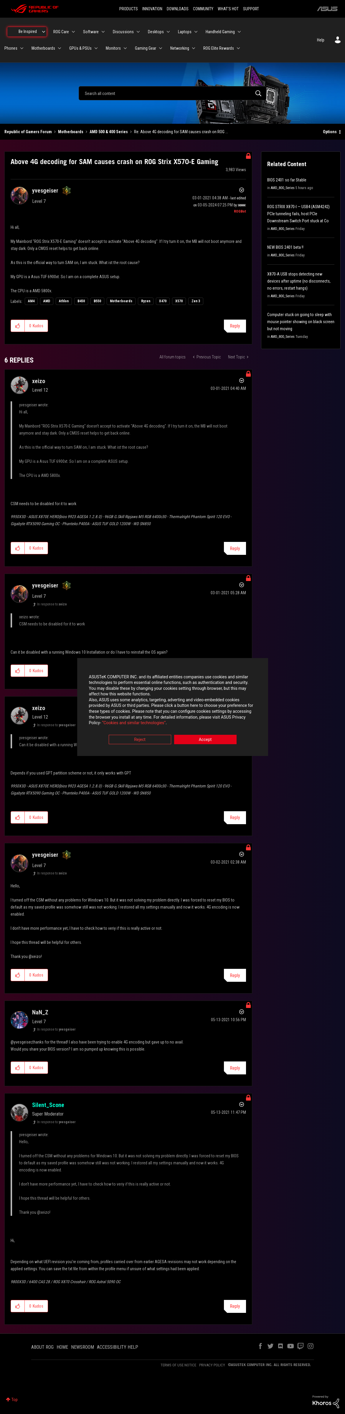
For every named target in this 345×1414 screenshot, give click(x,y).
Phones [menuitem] (10, 48)
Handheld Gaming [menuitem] (220, 31)
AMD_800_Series (283, 188)
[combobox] (172, 93)
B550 (97, 301)
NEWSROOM (82, 1347)
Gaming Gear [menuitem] (145, 48)
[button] (18, 326)
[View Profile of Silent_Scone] (48, 1105)
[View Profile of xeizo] (38, 381)
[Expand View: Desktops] (168, 32)
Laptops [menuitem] (185, 31)
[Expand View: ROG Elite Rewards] (238, 48)
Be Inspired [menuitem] (28, 31)
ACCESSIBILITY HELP (117, 1347)
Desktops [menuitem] (156, 31)
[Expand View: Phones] (22, 48)
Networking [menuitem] (179, 48)
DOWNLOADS (178, 8)
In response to (52, 604)
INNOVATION (152, 8)
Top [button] (14, 1399)
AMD (46, 301)
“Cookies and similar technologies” (134, 723)
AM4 (31, 301)
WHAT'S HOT (228, 8)
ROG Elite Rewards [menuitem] (218, 48)
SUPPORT (251, 8)
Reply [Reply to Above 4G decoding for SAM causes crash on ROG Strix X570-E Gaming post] (235, 326)
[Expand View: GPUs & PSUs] (96, 48)
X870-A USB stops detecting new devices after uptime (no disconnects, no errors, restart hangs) (299, 281)
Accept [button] (205, 739)
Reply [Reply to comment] (235, 548)
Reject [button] (140, 739)
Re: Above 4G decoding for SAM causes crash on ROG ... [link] (181, 131)
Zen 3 (196, 301)
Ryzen (145, 301)
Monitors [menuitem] (113, 48)
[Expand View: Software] (103, 32)
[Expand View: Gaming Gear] (161, 48)
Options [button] (330, 131)
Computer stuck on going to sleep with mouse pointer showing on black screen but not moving (300, 321)
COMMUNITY (203, 8)
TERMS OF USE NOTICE (178, 1365)
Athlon (64, 301)
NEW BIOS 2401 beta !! (285, 247)
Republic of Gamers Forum (28, 131)
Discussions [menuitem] (123, 31)
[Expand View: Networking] (194, 48)
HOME (62, 1347)
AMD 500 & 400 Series (109, 131)
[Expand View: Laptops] (196, 32)
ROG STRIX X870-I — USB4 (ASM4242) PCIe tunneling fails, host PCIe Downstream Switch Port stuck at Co (298, 213)
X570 (179, 301)
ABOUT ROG (42, 1347)
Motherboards (70, 131)
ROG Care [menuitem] (61, 31)
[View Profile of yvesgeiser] (45, 190)
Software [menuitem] (91, 31)
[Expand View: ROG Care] (73, 32)
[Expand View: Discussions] (138, 32)
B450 (81, 301)
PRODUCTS (128, 8)
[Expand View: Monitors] (125, 48)
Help (320, 40)
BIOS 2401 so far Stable (286, 180)
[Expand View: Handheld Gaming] (239, 32)
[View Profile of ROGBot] (240, 211)
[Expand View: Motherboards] (59, 48)
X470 (162, 301)
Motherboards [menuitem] (43, 48)
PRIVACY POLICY (212, 1365)
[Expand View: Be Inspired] (44, 31)
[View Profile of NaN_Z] (40, 1012)
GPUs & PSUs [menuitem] (80, 48)
